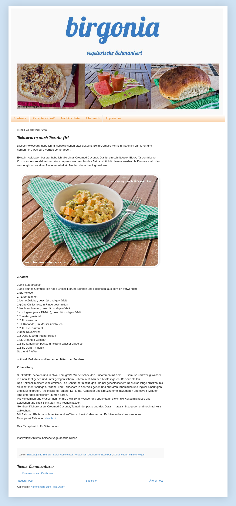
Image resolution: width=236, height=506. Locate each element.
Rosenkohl (106, 454)
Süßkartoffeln (120, 454)
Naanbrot (50, 418)
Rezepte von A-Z (44, 118)
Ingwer (55, 454)
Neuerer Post (25, 480)
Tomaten (132, 454)
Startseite (20, 118)
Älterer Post (156, 480)
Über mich (93, 118)
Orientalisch (94, 454)
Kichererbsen (67, 454)
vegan (141, 454)
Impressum (113, 118)
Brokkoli (31, 454)
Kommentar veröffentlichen (37, 473)
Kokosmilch (81, 454)
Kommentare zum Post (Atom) (48, 486)
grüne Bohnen (43, 454)
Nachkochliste (70, 118)
